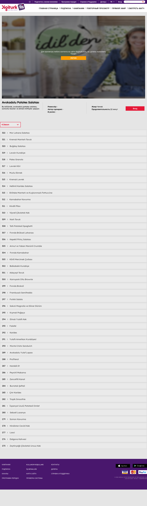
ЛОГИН (73, 58)
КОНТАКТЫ (55, 464)
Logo (14, 7)
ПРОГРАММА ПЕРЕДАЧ (10, 478)
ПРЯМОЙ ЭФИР (119, 8)
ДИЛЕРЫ (54, 469)
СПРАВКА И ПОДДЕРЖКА (60, 473)
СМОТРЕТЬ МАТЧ (136, 8)
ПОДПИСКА (66, 8)
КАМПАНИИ (79, 8)
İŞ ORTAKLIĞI (31, 469)
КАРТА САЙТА (31, 473)
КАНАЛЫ (5, 473)
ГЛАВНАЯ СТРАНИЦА (48, 8)
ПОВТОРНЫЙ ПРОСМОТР (98, 8)
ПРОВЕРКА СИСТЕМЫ (34, 478)
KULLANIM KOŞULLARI (35, 464)
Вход (135, 108)
